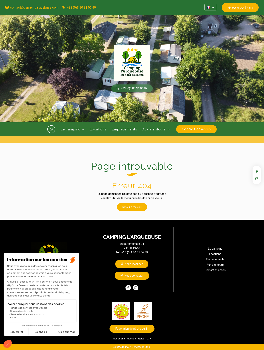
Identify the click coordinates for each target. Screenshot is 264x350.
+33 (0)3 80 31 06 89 (81, 7)
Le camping (70, 129)
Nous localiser (134, 264)
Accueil (51, 129)
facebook (257, 171)
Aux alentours (154, 129)
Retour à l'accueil (132, 207)
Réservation (240, 7)
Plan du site (119, 338)
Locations (98, 129)
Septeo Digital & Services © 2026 (132, 347)
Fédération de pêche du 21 (132, 328)
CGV (149, 338)
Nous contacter (133, 275)
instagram (257, 178)
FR (210, 7)
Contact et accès (196, 129)
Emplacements (124, 129)
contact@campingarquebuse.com (34, 7)
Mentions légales (135, 338)
